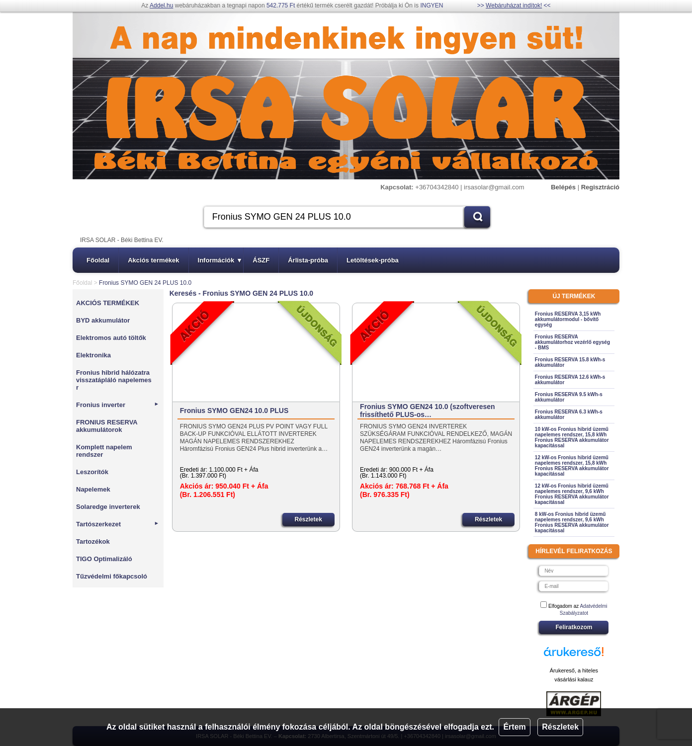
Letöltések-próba (372, 260)
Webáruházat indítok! (514, 5)
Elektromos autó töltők (111, 337)
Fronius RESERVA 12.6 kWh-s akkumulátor (570, 379)
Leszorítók (92, 472)
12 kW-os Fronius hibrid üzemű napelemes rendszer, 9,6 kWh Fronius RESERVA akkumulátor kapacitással (572, 494)
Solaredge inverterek (108, 506)
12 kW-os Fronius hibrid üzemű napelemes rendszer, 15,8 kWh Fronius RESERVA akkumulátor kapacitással (572, 466)
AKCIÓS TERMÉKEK (107, 303)
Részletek (560, 727)
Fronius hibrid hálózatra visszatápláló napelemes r (114, 380)
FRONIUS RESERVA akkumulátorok (106, 425)
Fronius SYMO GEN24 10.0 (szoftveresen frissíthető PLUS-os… (427, 410)
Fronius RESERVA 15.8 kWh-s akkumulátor (570, 362)
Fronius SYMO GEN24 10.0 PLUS (234, 410)
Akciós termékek (153, 260)
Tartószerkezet (117, 524)
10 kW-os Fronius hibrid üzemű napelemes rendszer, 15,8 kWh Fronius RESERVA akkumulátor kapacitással (572, 437)
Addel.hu (161, 5)
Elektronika (93, 355)
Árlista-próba (308, 260)
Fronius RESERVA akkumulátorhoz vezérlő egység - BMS (572, 342)
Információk (220, 260)
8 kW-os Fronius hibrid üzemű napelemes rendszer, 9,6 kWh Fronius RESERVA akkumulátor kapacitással (572, 522)
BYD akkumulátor (103, 320)
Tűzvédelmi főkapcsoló (111, 576)
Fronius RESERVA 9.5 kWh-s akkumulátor (569, 397)
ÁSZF (261, 260)
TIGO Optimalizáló (104, 559)
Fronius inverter (117, 405)
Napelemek (93, 489)
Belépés (563, 187)
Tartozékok (93, 541)
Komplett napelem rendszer (104, 450)
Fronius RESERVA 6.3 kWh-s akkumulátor (569, 414)
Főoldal (97, 260)
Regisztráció (600, 187)
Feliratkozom (573, 627)
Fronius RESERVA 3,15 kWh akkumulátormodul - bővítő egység (568, 319)
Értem (514, 727)
